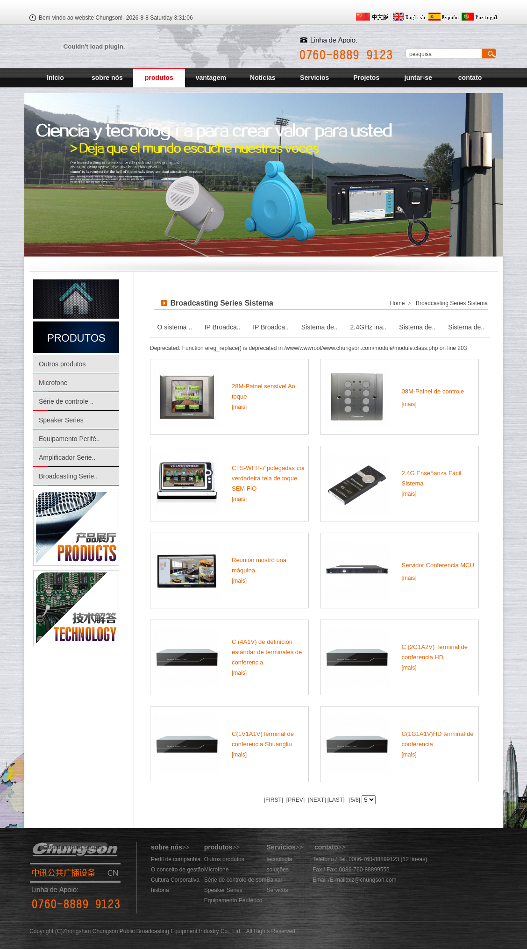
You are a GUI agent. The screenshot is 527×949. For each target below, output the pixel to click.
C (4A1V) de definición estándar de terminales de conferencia (267, 652)
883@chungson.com (338, 890)
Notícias (262, 77)
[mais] (239, 407)
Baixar (275, 880)
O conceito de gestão (177, 869)
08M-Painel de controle (433, 391)
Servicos (277, 890)
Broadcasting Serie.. (68, 476)
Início (55, 77)
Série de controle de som (235, 880)
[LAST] (335, 800)
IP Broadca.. (223, 327)
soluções (278, 869)
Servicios (314, 77)
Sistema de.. (319, 327)
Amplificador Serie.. (67, 457)
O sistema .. (174, 327)
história (160, 890)
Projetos (366, 77)
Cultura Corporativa (175, 880)
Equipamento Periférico (233, 900)
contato (470, 77)
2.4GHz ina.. (368, 327)
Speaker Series (61, 420)
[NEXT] (316, 800)
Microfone (53, 382)
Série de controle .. (66, 401)
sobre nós (107, 77)
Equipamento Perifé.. (69, 438)
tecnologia (279, 859)
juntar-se (418, 77)
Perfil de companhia (175, 859)
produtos (159, 77)
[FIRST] (273, 800)
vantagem (211, 77)
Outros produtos (62, 364)
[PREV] (295, 800)
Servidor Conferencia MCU (438, 565)
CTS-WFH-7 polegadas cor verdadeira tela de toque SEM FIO (268, 478)
